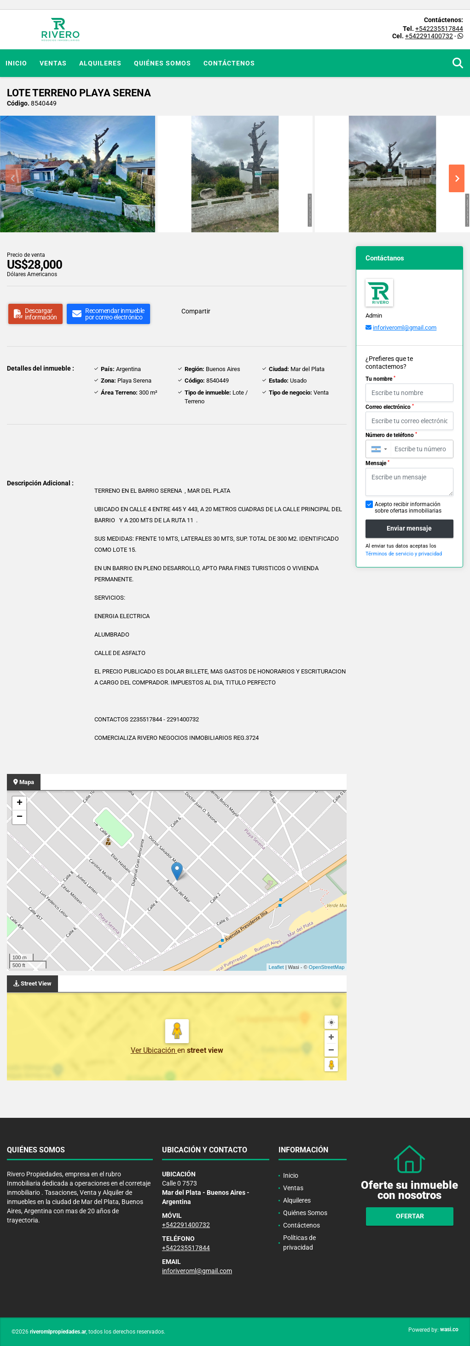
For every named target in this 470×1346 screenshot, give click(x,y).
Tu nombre (380, 379)
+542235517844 (439, 28)
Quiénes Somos (162, 63)
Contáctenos (229, 63)
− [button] (20, 817)
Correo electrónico (390, 407)
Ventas (53, 63)
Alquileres (100, 63)
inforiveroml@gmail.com (404, 327)
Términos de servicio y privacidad (404, 554)
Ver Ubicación (154, 1050)
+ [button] (20, 803)
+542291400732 (429, 36)
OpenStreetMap (327, 967)
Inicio (16, 63)
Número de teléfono (391, 435)
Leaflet (276, 967)
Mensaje (377, 463)
